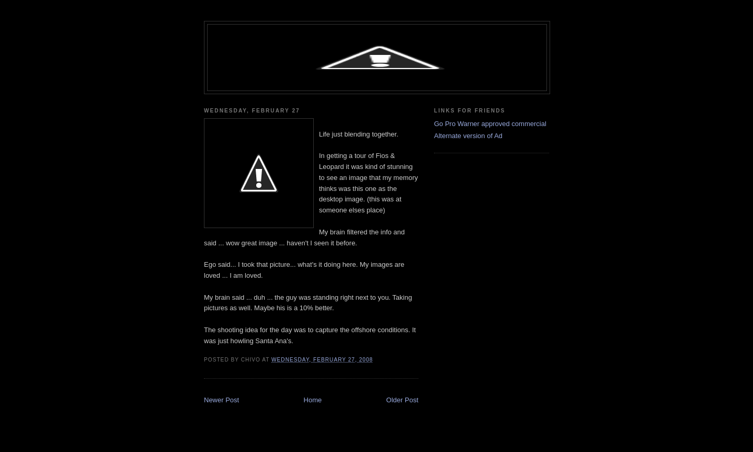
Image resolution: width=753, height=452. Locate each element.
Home (313, 400)
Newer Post (221, 400)
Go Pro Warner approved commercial (490, 124)
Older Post (402, 400)
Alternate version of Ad (468, 136)
